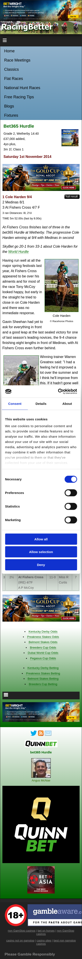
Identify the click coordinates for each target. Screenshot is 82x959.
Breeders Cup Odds (43, 647)
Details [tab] (41, 403)
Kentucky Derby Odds (43, 631)
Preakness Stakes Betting (43, 673)
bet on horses (46, 930)
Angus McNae (41, 780)
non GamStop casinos (21, 930)
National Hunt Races (22, 88)
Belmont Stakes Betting (43, 678)
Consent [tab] (14, 403)
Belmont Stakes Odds (43, 642)
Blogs (9, 106)
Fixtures (11, 115)
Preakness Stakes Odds (43, 636)
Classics (11, 69)
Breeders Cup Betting (43, 684)
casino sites (44, 940)
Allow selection (41, 552)
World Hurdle (18, 252)
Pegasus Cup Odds (43, 658)
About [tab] (67, 403)
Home (9, 51)
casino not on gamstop (20, 940)
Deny (41, 564)
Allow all (41, 539)
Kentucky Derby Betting (43, 668)
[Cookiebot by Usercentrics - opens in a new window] (58, 391)
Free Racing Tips (19, 97)
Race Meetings (17, 60)
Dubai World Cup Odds (43, 652)
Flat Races (13, 78)
